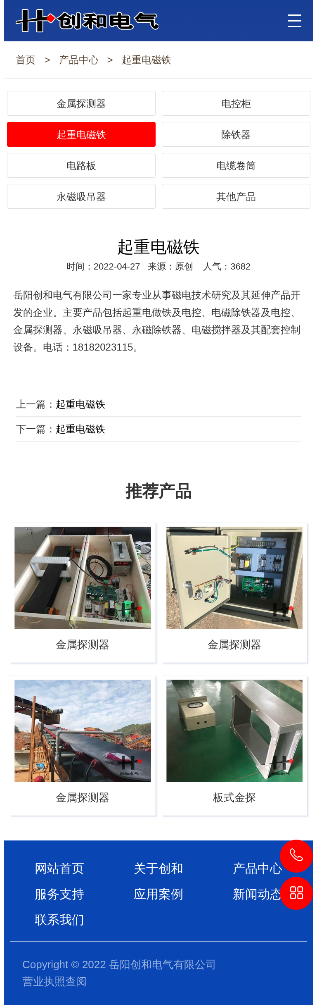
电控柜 (236, 103)
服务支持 (59, 894)
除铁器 (236, 134)
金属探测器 (81, 103)
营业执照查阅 (54, 981)
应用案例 (158, 894)
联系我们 (59, 919)
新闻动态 (257, 894)
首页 (25, 59)
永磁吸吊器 (81, 196)
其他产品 (236, 196)
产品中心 (79, 59)
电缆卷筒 (236, 165)
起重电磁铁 (146, 59)
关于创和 (158, 868)
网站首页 (59, 868)
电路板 (81, 165)
